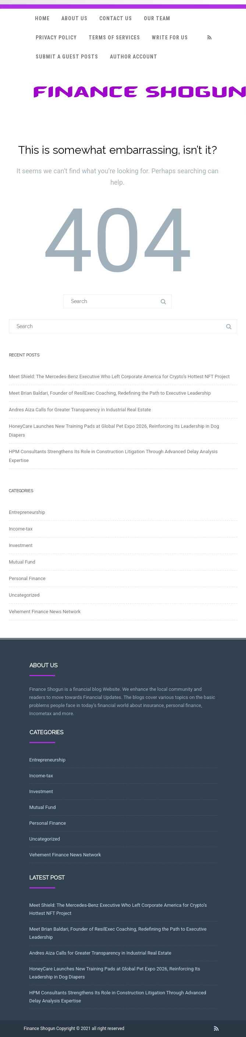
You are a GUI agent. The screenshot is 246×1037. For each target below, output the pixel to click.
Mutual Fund (22, 562)
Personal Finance (27, 578)
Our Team (157, 18)
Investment (21, 545)
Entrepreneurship (27, 512)
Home (42, 18)
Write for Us (170, 37)
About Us (74, 18)
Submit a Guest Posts (67, 57)
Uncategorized (24, 595)
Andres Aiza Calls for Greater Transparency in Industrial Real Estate (80, 409)
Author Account (133, 57)
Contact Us (115, 18)
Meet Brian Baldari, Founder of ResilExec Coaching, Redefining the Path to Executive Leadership (110, 393)
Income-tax (21, 529)
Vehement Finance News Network (45, 611)
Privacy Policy (56, 37)
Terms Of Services (114, 37)
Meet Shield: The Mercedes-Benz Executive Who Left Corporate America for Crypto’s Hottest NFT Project (119, 376)
